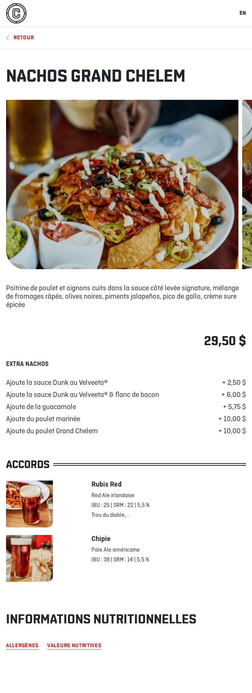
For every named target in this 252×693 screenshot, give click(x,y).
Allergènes (22, 646)
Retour (20, 37)
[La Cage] (16, 13)
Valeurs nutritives (74, 646)
